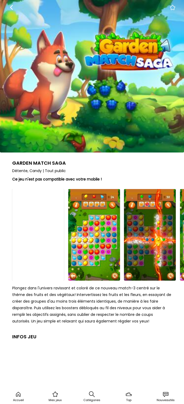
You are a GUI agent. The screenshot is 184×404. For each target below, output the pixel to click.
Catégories (91, 396)
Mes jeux (55, 396)
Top (129, 396)
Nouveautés (166, 396)
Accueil (18, 396)
